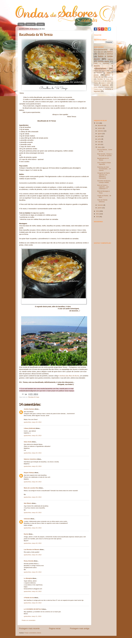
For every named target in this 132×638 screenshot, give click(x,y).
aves (102, 52)
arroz (95, 52)
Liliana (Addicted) (29, 428)
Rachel (26, 534)
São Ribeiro (28, 503)
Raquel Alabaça (29, 472)
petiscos (110, 77)
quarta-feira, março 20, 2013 (32, 422)
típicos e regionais (101, 85)
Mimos (111, 70)
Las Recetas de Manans (31, 549)
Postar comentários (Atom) (33, 633)
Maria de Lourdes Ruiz (31, 488)
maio (99, 142)
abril (99, 144)
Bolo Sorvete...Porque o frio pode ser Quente (104, 154)
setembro (101, 131)
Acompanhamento (100, 49)
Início (21, 24)
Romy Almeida (28, 561)
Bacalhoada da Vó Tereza (36, 34)
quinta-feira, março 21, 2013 (32, 616)
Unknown (27, 518)
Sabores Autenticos (30, 459)
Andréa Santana (29, 409)
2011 (98, 214)
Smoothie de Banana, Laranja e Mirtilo (104, 181)
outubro (100, 128)
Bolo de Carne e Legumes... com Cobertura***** (103, 186)
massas (103, 70)
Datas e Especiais (101, 63)
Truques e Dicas (98, 89)
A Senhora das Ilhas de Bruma (68, 376)
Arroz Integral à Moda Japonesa (104, 163)
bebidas (110, 52)
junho (99, 139)
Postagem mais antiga (79, 628)
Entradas (96, 70)
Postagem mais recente (29, 628)
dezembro (101, 125)
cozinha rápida (103, 61)
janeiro (100, 208)
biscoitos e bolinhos (105, 54)
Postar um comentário (28, 620)
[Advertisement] (104, 106)
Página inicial (54, 628)
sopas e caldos (106, 83)
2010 (98, 216)
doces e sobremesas (103, 67)
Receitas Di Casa (33, 397)
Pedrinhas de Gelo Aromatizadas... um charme (104, 168)
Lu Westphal (28, 578)
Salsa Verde (28, 442)
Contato (40, 24)
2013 (98, 123)
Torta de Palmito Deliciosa (102, 200)
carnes (110, 59)
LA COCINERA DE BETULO (33, 609)
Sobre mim (30, 24)
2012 (98, 211)
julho (99, 136)
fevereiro (100, 205)
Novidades (99, 73)
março (100, 147)
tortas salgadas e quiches (102, 87)
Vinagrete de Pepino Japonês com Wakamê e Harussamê (103, 175)
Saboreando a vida (99, 81)
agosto (100, 133)
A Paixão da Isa (29, 597)
